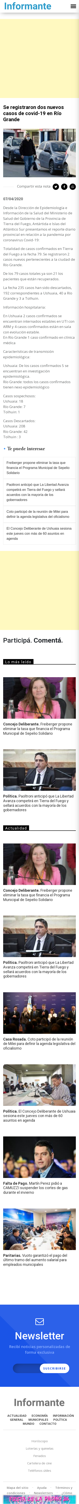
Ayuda (42, 1487)
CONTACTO (47, 1424)
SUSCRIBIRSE (54, 1368)
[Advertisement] (39, 58)
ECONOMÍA (40, 1416)
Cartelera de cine (39, 1463)
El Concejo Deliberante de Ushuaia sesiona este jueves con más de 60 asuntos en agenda (39, 533)
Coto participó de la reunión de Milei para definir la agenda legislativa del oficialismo (38, 514)
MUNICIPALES (38, 1420)
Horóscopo (39, 1441)
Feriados (39, 1456)
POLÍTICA (60, 1420)
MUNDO (28, 1424)
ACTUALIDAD (17, 1416)
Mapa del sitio (17, 1487)
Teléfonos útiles (39, 1470)
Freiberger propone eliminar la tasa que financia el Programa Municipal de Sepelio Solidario (38, 468)
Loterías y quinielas (40, 1448)
